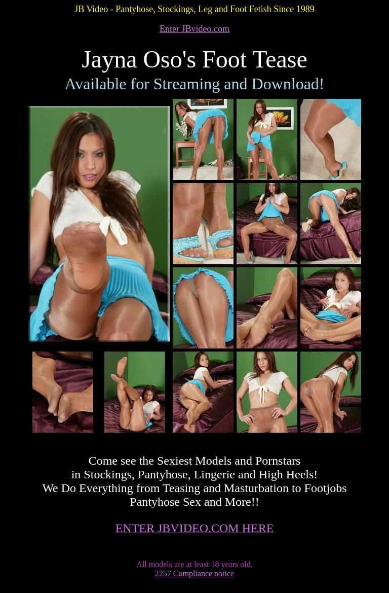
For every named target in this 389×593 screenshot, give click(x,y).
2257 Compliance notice (194, 573)
